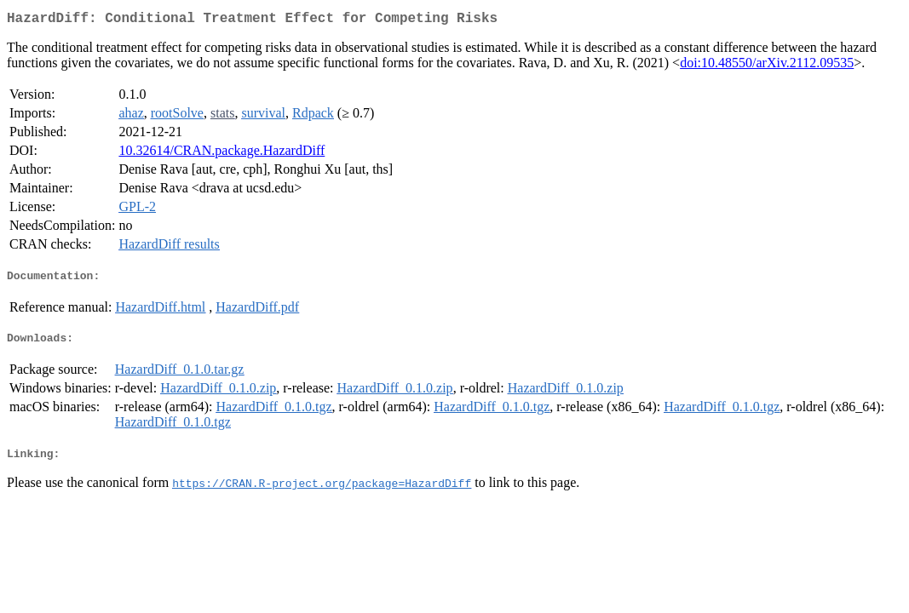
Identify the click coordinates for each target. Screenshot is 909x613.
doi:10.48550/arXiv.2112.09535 (767, 66)
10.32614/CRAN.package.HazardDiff (221, 153)
